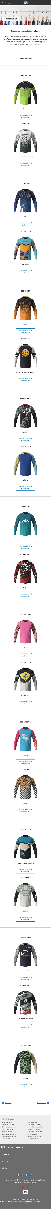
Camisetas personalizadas (35, 1127)
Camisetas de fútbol (8, 1124)
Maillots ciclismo (7, 1122)
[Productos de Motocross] (4, 3)
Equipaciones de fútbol (34, 1136)
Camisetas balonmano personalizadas (34, 1133)
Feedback (8, 1103)
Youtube (23, 1175)
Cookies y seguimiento (38, 1180)
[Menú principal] (10, 3)
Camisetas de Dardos (34, 1124)
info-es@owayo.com (15, 1204)
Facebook (18, 1175)
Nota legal (9, 1180)
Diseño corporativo (33, 1139)
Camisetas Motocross (9, 1136)
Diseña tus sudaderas (34, 1129)
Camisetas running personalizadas (8, 1130)
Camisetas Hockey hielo (9, 1134)
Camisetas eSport (33, 1122)
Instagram (27, 1175)
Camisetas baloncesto (9, 1127)
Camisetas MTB (7, 1139)
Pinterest (31, 1175)
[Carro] (46, 2)
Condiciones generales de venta (25, 1182)
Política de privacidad (21, 1180)
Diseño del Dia (41, 1103)
